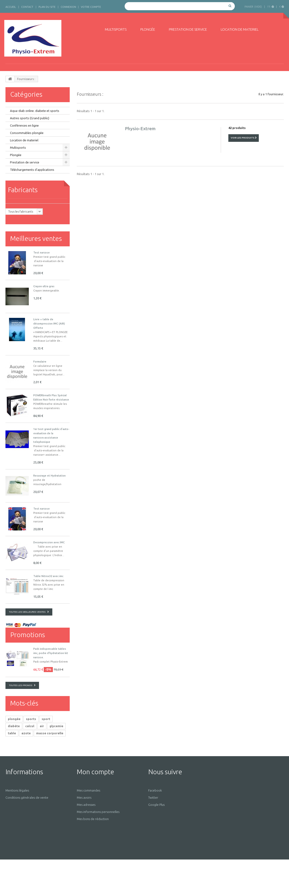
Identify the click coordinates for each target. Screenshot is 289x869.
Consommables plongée (27, 132)
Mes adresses (86, 804)
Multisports (116, 29)
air (42, 726)
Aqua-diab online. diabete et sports (34, 110)
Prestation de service (188, 29)
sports (31, 719)
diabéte (14, 726)
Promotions (27, 634)
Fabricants (23, 189)
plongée (14, 719)
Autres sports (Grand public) (29, 118)
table (12, 733)
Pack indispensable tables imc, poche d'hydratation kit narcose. (50, 653)
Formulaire (39, 361)
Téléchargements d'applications (32, 169)
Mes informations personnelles (98, 811)
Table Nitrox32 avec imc (48, 576)
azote (26, 733)
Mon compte (95, 771)
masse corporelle (49, 733)
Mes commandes (88, 790)
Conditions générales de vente (26, 797)
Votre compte (91, 6)
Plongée (147, 29)
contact (27, 6)
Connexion (68, 6)
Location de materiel (240, 29)
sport (46, 719)
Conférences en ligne (24, 125)
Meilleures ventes (36, 238)
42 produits (237, 127)
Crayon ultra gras (43, 286)
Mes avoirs (84, 797)
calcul (29, 726)
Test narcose (41, 252)
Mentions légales (17, 790)
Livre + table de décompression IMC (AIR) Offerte (49, 323)
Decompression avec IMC (49, 542)
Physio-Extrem (140, 128)
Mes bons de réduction (93, 819)
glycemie (56, 726)
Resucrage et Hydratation (49, 475)
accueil (10, 6)
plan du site (47, 6)
